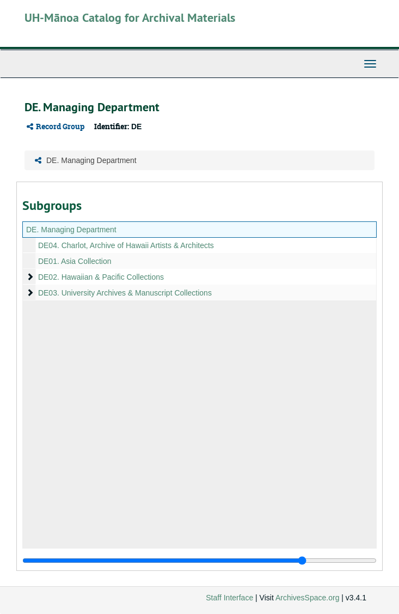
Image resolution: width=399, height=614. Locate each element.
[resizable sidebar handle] (199, 560)
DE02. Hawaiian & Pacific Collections (101, 277)
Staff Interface (229, 597)
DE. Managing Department (71, 229)
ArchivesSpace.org (307, 597)
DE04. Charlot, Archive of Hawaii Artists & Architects (126, 245)
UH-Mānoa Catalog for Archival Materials (129, 17)
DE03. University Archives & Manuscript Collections (125, 292)
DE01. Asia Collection (75, 261)
